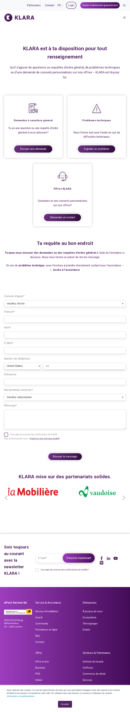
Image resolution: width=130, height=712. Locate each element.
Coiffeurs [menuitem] (88, 667)
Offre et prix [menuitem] (42, 661)
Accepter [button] (65, 704)
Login (71, 5)
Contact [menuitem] (39, 642)
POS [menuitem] (37, 673)
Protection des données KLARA (44, 439)
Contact (49, 5)
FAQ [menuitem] (37, 636)
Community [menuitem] (41, 623)
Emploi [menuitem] (86, 629)
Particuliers (34, 5)
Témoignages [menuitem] (90, 623)
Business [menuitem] (40, 667)
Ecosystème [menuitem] (89, 617)
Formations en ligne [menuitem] (46, 629)
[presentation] (6, 495)
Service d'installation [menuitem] (46, 611)
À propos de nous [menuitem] (93, 611)
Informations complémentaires (20, 696)
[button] (124, 5)
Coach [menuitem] (39, 617)
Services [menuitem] (87, 680)
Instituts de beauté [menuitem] (93, 661)
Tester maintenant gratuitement (100, 5)
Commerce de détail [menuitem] (94, 673)
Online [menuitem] (38, 680)
